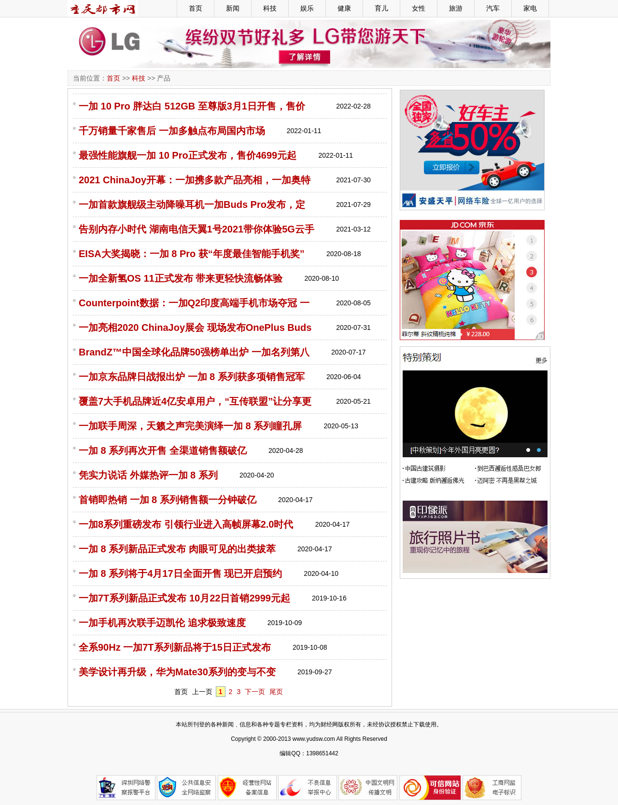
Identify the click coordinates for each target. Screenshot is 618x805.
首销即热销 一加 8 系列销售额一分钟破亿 (167, 499)
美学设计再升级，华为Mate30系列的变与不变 (177, 672)
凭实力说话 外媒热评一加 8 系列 (148, 475)
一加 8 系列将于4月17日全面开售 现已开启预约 (180, 573)
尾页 (276, 692)
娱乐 (307, 8)
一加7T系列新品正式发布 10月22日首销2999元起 (184, 598)
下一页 (255, 692)
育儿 (381, 8)
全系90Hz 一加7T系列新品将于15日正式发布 (175, 647)
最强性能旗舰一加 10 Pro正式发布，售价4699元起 (187, 155)
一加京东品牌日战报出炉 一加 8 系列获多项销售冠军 (192, 376)
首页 (195, 8)
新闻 (232, 8)
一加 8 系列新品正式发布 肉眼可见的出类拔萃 (177, 549)
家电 (530, 8)
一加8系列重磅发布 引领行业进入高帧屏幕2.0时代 (186, 524)
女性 (418, 8)
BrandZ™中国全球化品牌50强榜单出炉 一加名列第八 (194, 352)
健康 (344, 8)
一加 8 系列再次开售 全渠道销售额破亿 (163, 450)
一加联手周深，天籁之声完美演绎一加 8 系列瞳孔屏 (190, 426)
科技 (270, 8)
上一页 (202, 692)
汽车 (493, 8)
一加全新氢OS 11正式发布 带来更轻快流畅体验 (180, 278)
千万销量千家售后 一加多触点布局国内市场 (172, 130)
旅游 (456, 8)
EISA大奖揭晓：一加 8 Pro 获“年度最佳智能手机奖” (192, 253)
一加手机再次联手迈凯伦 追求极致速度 (162, 622)
